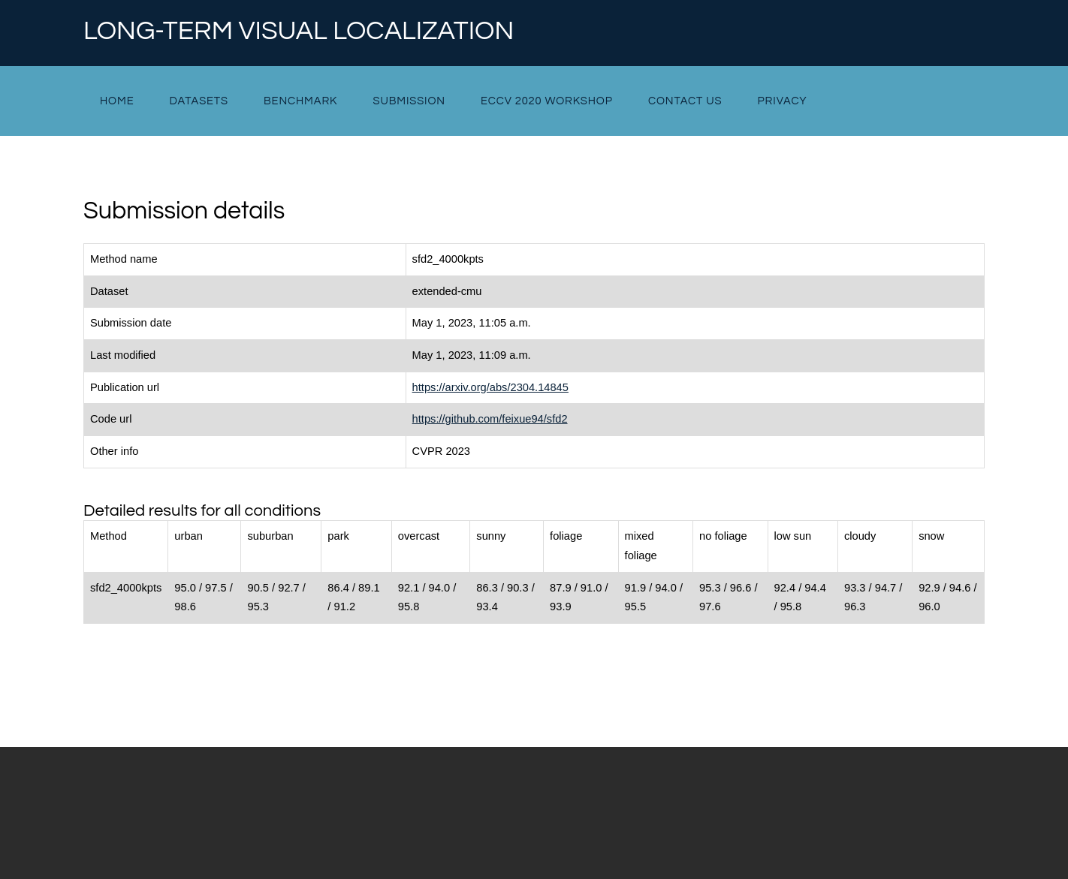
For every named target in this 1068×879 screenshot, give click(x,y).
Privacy (782, 101)
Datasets (199, 101)
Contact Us (685, 101)
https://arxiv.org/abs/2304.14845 (490, 387)
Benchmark (300, 101)
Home (117, 101)
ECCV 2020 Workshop (547, 101)
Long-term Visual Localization (298, 31)
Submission (409, 101)
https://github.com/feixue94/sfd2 (490, 419)
